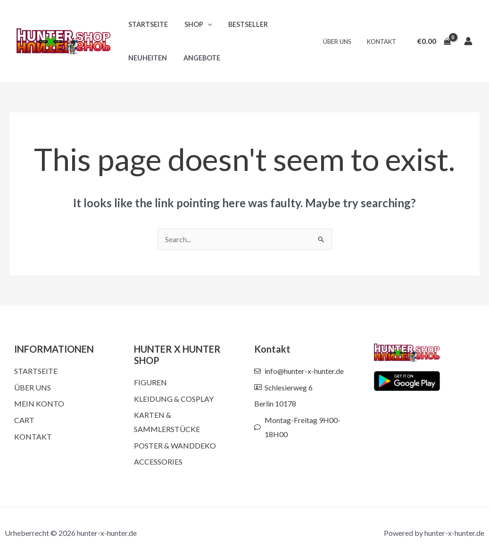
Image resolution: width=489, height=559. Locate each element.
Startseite (146, 24)
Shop (194, 24)
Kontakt (383, 41)
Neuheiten (146, 58)
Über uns (342, 41)
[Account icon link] (468, 41)
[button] (203, 24)
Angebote (197, 58)
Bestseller (241, 24)
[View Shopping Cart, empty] (434, 41)
